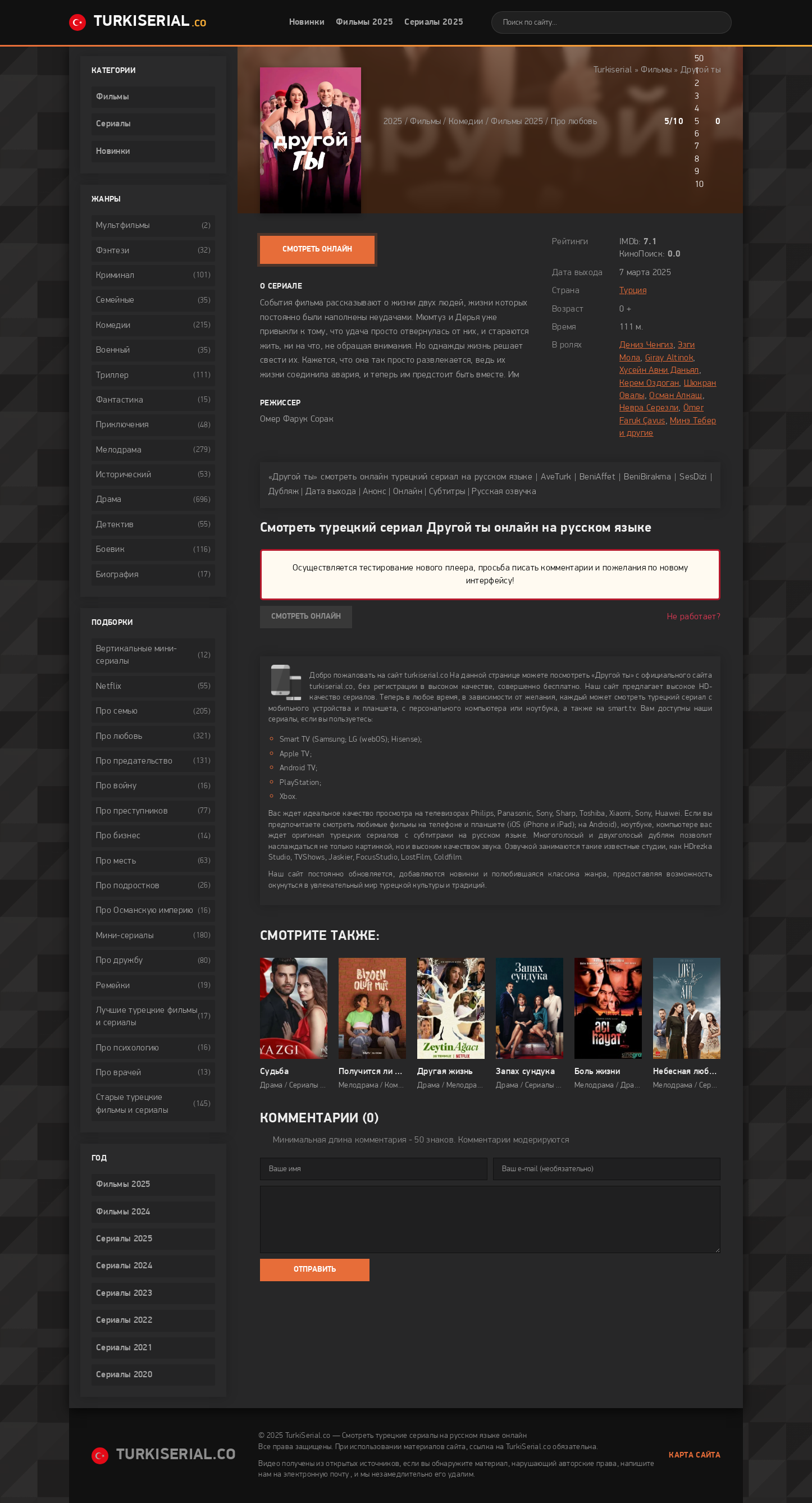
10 (699, 184)
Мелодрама (119, 450)
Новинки (307, 22)
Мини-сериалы (124, 935)
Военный (113, 350)
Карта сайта (694, 1455)
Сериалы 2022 (124, 1320)
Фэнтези (112, 250)
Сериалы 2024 (124, 1266)
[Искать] (715, 22)
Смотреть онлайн (317, 249)
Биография (117, 574)
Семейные (115, 300)
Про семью (117, 711)
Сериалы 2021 (124, 1348)
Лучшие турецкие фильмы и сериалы (146, 1016)
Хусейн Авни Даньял (659, 370)
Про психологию (127, 1048)
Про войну (116, 786)
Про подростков (127, 885)
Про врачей (118, 1072)
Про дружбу (119, 960)
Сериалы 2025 (433, 22)
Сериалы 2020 (124, 1374)
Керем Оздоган (649, 383)
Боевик (110, 549)
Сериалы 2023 (124, 1293)
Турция (632, 290)
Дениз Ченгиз (646, 345)
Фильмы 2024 (123, 1212)
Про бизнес (118, 836)
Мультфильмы (123, 225)
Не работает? (693, 617)
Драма (109, 499)
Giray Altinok (669, 358)
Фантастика (119, 400)
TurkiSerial (138, 22)
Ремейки (113, 985)
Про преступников (132, 811)
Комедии (466, 121)
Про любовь (574, 121)
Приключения (122, 425)
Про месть (116, 861)
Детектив (115, 524)
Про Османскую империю (145, 910)
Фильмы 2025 (365, 22)
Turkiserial (613, 70)
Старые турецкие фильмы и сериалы (132, 1103)
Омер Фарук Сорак (297, 419)
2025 (393, 121)
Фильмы (656, 70)
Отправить (315, 1270)
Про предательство (134, 761)
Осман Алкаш (675, 395)
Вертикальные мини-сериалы (136, 655)
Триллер (112, 375)
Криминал (115, 275)
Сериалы (113, 124)
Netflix (108, 686)
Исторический (123, 474)
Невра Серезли (648, 408)
